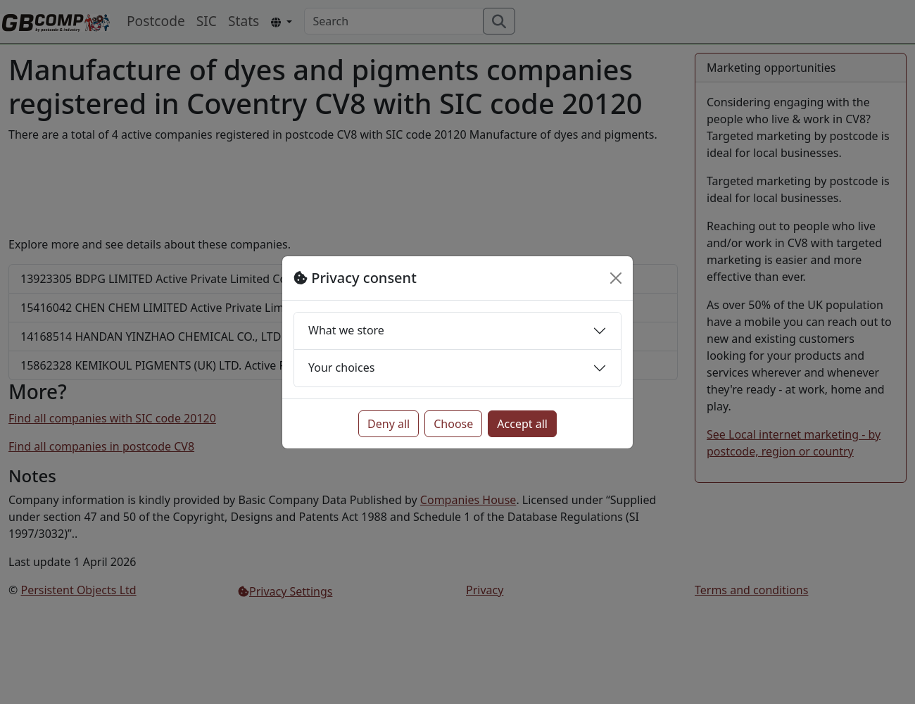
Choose (453, 424)
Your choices (341, 367)
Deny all (388, 424)
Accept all (522, 424)
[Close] (616, 278)
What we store (346, 330)
